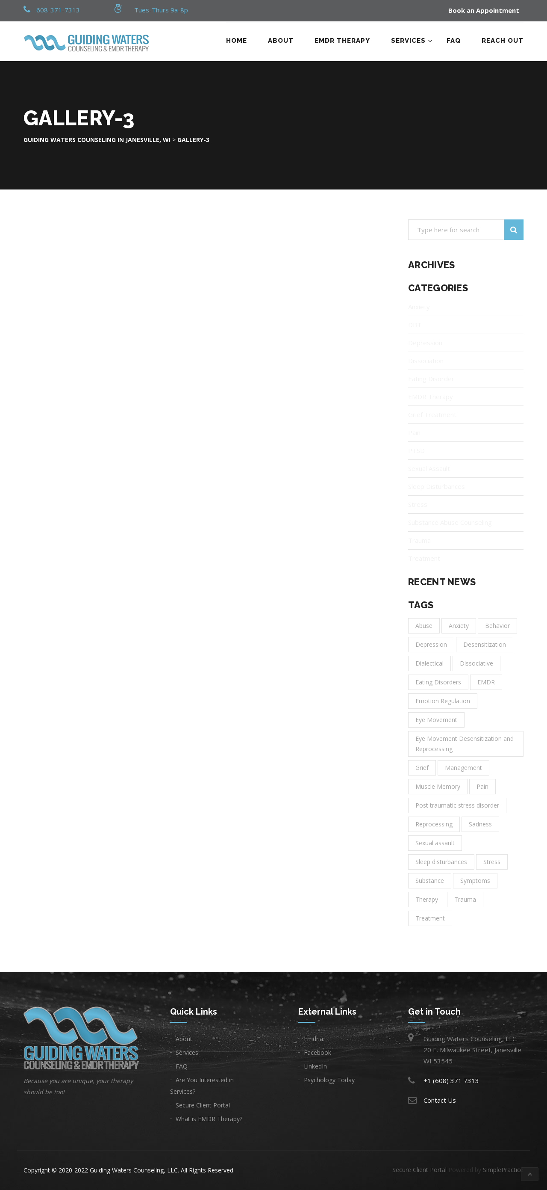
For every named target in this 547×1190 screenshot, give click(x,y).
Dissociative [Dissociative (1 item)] (476, 663)
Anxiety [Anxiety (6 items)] (459, 626)
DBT (414, 324)
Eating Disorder (431, 378)
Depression (425, 342)
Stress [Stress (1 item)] (491, 862)
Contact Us (439, 1100)
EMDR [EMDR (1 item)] (486, 682)
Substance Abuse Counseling (450, 522)
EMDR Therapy (342, 40)
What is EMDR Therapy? (209, 1119)
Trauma (419, 540)
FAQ (454, 40)
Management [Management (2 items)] (463, 768)
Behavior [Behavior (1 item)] (497, 626)
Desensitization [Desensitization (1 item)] (484, 644)
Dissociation (426, 360)
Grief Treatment (432, 414)
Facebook (317, 1052)
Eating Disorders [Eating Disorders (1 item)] (438, 682)
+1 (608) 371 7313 (451, 1080)
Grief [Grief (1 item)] (422, 768)
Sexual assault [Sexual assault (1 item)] (435, 843)
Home (236, 40)
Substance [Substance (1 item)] (429, 880)
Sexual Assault (429, 468)
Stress (417, 504)
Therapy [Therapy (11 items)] (426, 899)
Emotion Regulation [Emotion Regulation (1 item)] (442, 701)
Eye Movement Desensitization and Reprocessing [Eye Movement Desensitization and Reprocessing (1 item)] (464, 743)
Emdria (313, 1039)
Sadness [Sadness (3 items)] (480, 824)
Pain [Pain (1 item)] (482, 786)
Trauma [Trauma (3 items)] (465, 899)
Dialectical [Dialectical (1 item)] (429, 663)
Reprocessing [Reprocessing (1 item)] (434, 824)
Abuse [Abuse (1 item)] (423, 626)
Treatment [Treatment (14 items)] (430, 918)
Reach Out (502, 40)
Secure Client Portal (203, 1105)
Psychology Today (329, 1080)
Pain (414, 432)
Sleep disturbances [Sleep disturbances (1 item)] (441, 862)
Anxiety (419, 306)
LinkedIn (315, 1066)
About (281, 40)
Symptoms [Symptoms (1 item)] (475, 880)
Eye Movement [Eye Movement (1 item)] (436, 720)
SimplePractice (503, 1170)
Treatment (424, 558)
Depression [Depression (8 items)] (431, 644)
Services (408, 40)
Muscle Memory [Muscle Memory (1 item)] (437, 786)
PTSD (416, 450)
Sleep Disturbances (436, 486)
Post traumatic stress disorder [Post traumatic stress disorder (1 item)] (457, 805)
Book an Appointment (483, 10)
